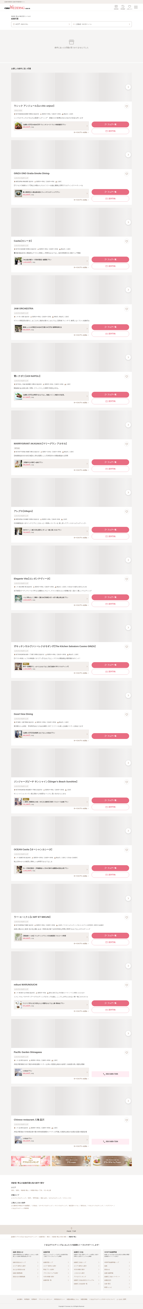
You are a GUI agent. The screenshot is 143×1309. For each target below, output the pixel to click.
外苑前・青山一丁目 (36, 1190)
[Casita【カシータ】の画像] (71, 222)
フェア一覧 (110, 124)
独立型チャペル (73, 1205)
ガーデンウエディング (46, 1205)
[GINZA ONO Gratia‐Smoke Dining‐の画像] (71, 154)
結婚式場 (42, 1237)
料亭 (29, 1198)
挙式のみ (83, 1205)
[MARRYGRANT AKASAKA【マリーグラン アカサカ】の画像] (71, 424)
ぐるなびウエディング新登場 (20, 1208)
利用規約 (27, 1299)
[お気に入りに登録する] (126, 106)
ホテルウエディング (55, 1198)
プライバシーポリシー (45, 1299)
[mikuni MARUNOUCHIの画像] (71, 965)
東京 (48, 1237)
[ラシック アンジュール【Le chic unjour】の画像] (71, 87)
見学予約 (110, 131)
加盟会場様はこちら (73, 1299)
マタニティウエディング (95, 1205)
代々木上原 (47, 1190)
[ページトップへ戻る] (71, 1229)
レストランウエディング (18, 1198)
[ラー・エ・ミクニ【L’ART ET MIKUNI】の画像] (71, 898)
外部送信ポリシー (59, 1299)
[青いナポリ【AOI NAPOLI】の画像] (71, 357)
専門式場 (35, 1198)
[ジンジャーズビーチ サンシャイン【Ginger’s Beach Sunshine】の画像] (71, 762)
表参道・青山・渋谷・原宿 (59, 1237)
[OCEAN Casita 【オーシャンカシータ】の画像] (71, 830)
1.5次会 (34, 1205)
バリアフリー (109, 1205)
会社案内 (19, 1299)
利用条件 (34, 1299)
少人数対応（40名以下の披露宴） (20, 1205)
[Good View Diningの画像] (71, 695)
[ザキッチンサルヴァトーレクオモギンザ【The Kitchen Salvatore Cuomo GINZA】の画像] (71, 627)
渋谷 (12, 1190)
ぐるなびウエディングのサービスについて (102, 1299)
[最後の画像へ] (128, 87)
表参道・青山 (24, 1190)
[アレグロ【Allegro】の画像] (71, 492)
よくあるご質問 (121, 1299)
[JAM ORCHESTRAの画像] (71, 289)
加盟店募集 (84, 1299)
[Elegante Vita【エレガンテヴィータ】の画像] (71, 560)
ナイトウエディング (61, 1205)
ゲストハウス (67, 1198)
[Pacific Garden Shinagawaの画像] (71, 1033)
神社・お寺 (44, 1198)
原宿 (17, 1190)
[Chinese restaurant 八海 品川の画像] (71, 1101)
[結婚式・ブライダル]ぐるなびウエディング (24, 1237)
